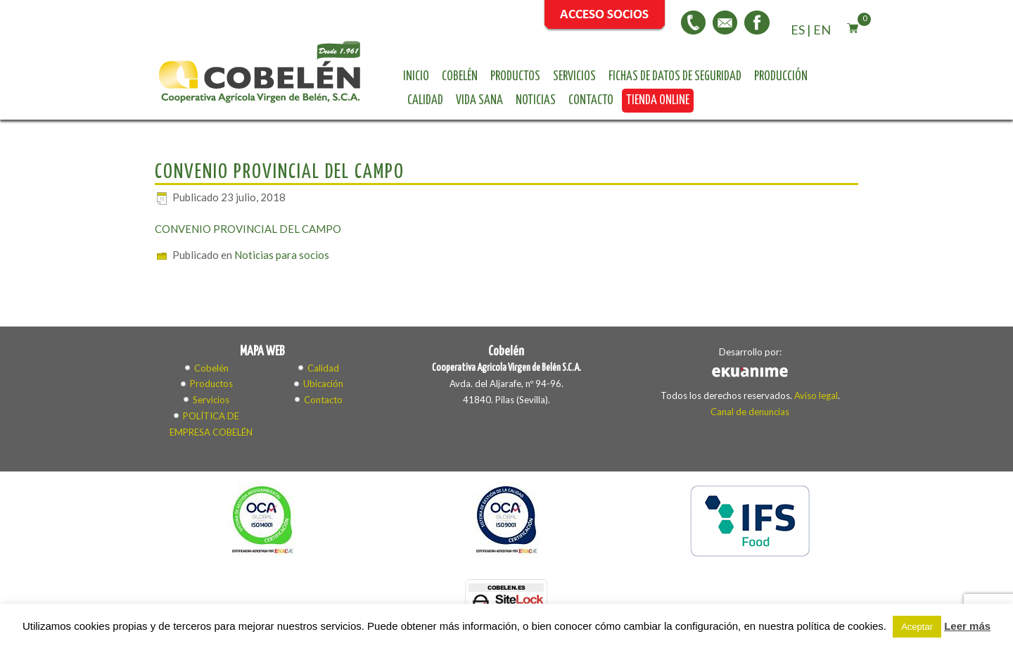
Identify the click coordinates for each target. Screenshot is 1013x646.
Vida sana (479, 100)
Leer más (967, 626)
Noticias (536, 100)
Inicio (416, 76)
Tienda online (657, 100)
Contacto (590, 100)
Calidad (425, 100)
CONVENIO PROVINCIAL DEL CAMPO (248, 228)
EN (822, 29)
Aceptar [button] (917, 626)
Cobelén (460, 76)
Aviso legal (816, 395)
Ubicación (323, 383)
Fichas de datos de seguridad (675, 76)
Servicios (574, 76)
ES (798, 29)
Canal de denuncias (750, 411)
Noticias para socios (281, 254)
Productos (515, 76)
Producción (781, 76)
